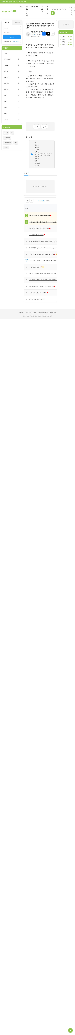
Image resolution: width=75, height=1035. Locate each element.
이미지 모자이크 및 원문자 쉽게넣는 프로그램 (41, 286)
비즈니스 (6, 89)
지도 (5, 101)
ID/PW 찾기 (16, 41)
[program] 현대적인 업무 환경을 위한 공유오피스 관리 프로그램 (46, 241)
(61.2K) (37, 154)
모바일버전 (53, 312)
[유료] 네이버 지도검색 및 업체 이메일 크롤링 (41, 254)
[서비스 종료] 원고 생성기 (36, 299)
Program (34, 6)
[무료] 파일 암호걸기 (35, 267)
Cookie (6, 147)
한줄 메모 (47, 9)
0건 (33, 34)
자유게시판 (27, 11)
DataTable (7, 137)
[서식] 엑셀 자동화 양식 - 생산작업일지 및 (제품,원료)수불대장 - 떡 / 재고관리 (50, 260)
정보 (5, 95)
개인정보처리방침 (31, 312)
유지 (12, 132)
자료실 (42, 8)
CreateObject (7, 142)
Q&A (20, 6)
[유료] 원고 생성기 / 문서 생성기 (38, 293)
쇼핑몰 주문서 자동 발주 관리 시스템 (39, 228)
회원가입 (17, 22)
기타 (5, 113)
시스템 (6, 119)
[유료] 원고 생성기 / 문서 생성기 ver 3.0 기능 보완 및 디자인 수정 (47, 222)
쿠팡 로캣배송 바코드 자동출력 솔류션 (39, 215)
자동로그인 (7, 41)
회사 (5, 107)
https (15, 142)
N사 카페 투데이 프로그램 (36, 235)
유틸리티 (6, 83)
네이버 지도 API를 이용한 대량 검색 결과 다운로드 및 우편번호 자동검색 (49, 280)
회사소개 (21, 312)
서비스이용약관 (43, 312)
